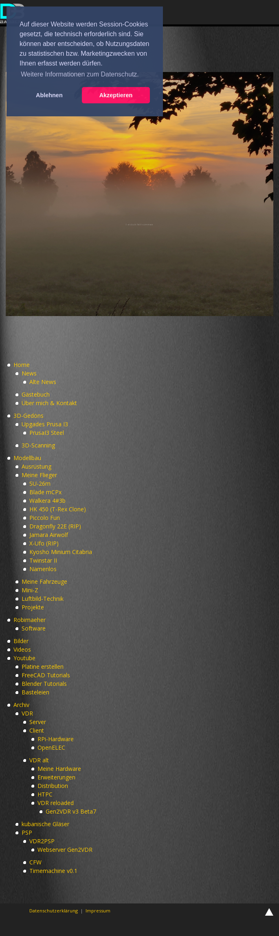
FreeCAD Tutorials (46, 675)
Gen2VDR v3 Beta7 (71, 811)
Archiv (21, 705)
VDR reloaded (55, 803)
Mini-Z (30, 590)
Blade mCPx (45, 492)
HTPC (45, 794)
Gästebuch (36, 394)
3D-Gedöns (28, 415)
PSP (27, 832)
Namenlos (43, 569)
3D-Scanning (38, 445)
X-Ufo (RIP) (44, 543)
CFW (35, 862)
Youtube (24, 658)
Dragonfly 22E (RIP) (55, 526)
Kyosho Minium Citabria (60, 552)
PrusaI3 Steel (46, 432)
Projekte (33, 607)
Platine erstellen (43, 666)
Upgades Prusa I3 (45, 424)
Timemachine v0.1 (53, 871)
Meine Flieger (39, 475)
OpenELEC (51, 747)
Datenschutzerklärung (53, 911)
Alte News (42, 382)
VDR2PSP (42, 841)
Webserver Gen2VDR (64, 849)
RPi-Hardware (55, 739)
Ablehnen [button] (49, 95)
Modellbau (27, 458)
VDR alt (39, 760)
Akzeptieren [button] (116, 95)
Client (36, 730)
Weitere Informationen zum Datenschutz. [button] (80, 74)
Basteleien (35, 692)
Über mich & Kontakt (49, 403)
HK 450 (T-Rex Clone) (57, 509)
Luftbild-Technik (43, 598)
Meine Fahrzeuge (44, 581)
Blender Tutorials (44, 683)
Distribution (52, 786)
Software (34, 628)
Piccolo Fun (44, 517)
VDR (27, 713)
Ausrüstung (36, 466)
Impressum (98, 911)
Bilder (21, 641)
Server (37, 722)
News (29, 373)
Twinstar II (43, 560)
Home (21, 365)
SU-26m (40, 483)
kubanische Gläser (45, 824)
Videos (22, 649)
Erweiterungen (56, 777)
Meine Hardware (59, 768)
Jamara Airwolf (48, 535)
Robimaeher (29, 620)
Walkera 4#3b (47, 500)
